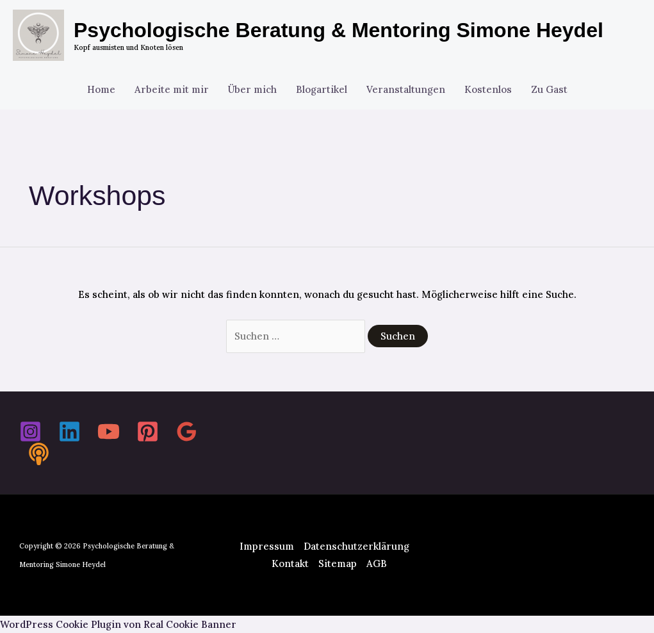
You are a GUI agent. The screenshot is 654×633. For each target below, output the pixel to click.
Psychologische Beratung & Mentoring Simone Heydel (338, 30)
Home (101, 89)
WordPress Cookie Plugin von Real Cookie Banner (118, 624)
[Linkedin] (69, 431)
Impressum (267, 546)
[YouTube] (108, 431)
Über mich (252, 89)
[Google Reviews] (187, 431)
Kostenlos (488, 89)
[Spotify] (39, 454)
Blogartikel (321, 89)
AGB (376, 563)
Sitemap (337, 563)
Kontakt (290, 563)
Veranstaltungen (405, 89)
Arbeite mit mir (172, 89)
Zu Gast (549, 89)
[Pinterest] (147, 431)
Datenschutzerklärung (356, 546)
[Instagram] (30, 431)
